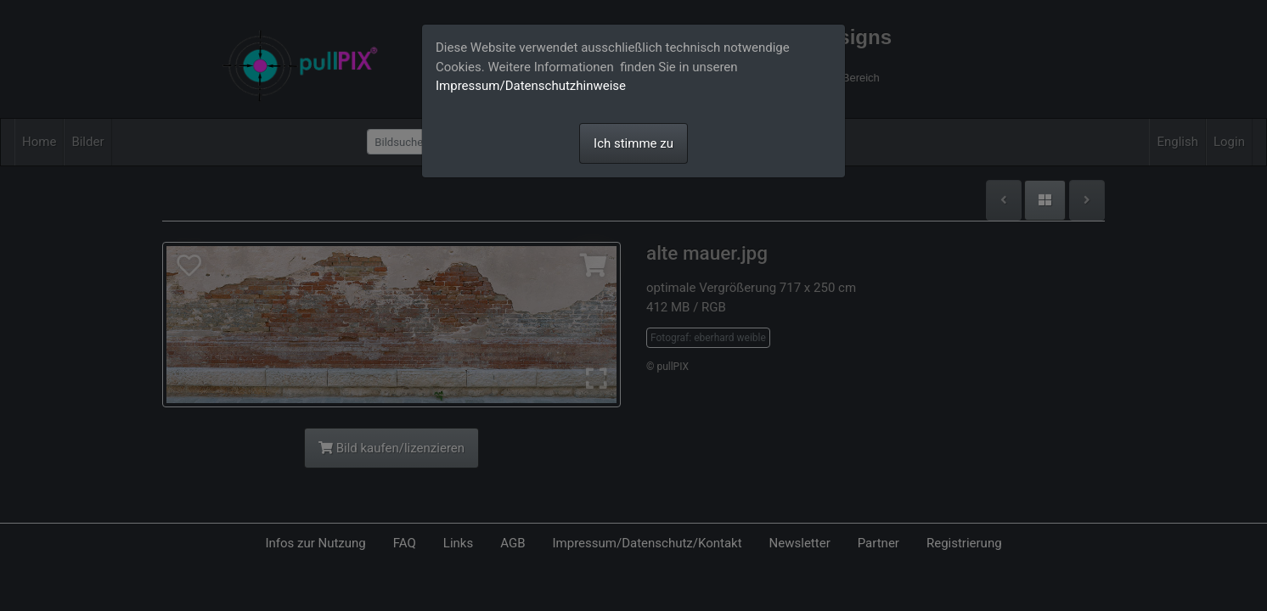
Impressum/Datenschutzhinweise (531, 85)
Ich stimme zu (633, 143)
